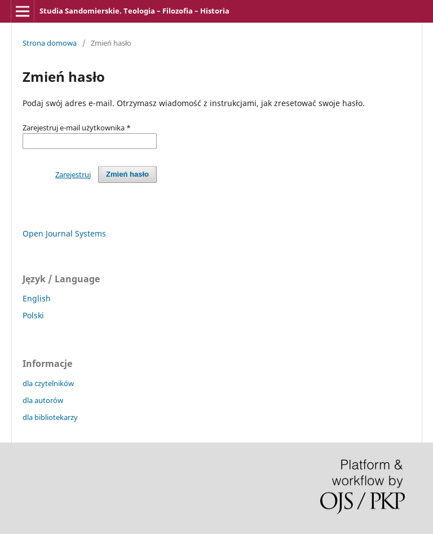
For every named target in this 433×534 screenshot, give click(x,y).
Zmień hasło (127, 174)
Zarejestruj (73, 174)
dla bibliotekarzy (50, 417)
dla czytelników (48, 383)
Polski (33, 315)
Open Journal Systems (64, 233)
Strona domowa (50, 43)
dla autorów (43, 400)
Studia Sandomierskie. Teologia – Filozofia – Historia (134, 11)
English (37, 298)
